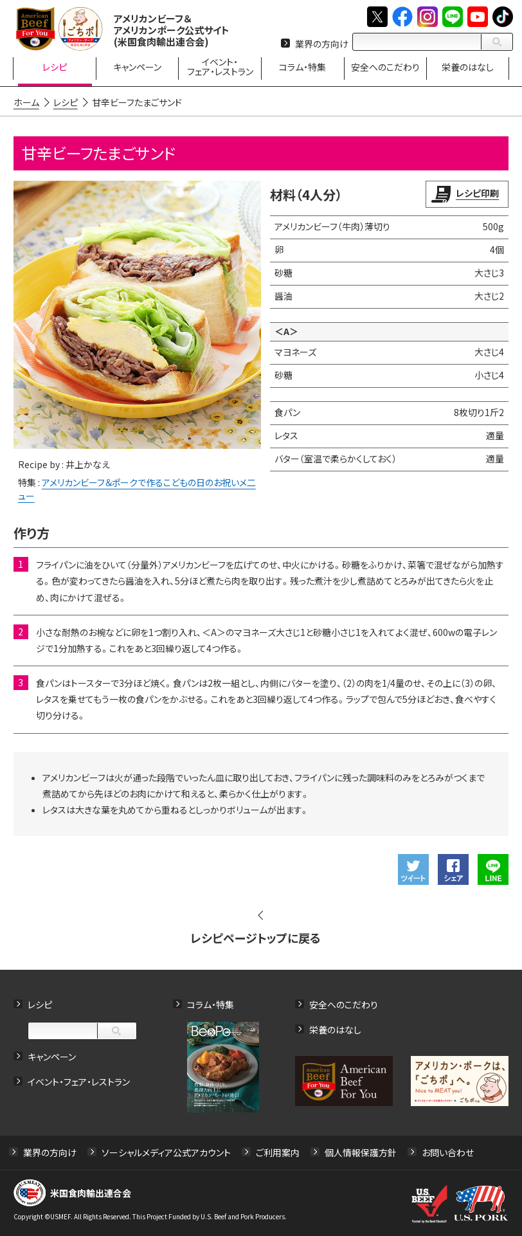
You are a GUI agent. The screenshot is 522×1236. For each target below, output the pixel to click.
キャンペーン (52, 1056)
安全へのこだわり (343, 1004)
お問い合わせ (448, 1152)
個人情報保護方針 (361, 1152)
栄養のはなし (335, 1029)
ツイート (413, 869)
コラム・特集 (210, 1004)
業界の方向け (321, 43)
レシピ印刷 (477, 192)
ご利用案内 (278, 1152)
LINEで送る (493, 869)
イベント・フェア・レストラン (79, 1081)
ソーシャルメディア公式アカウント (166, 1152)
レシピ (40, 1004)
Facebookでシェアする (453, 869)
